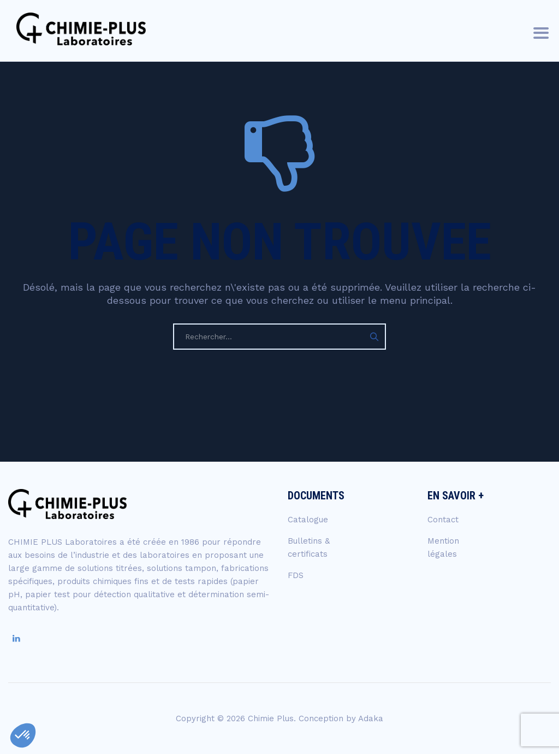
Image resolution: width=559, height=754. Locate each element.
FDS (296, 575)
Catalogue (308, 520)
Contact (443, 520)
